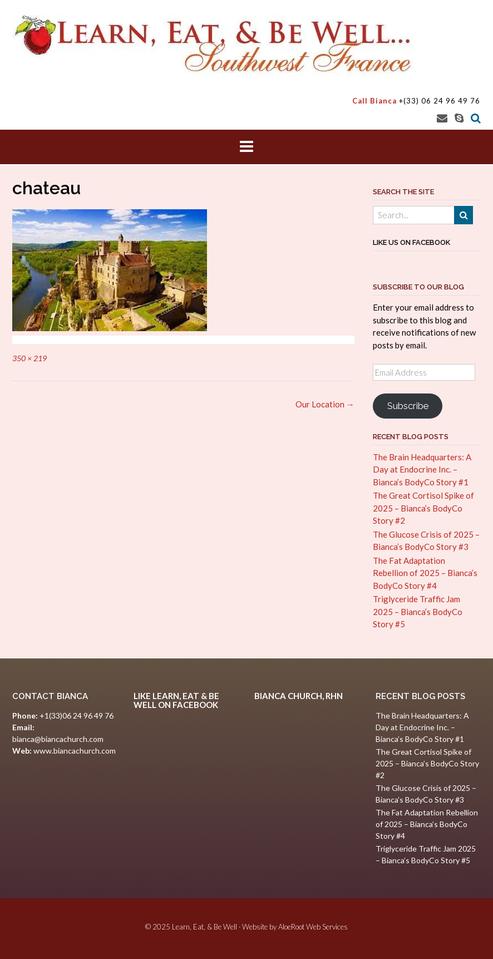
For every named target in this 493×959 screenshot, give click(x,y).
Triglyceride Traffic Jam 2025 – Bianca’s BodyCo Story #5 (417, 611)
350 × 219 (29, 358)
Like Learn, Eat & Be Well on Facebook (176, 700)
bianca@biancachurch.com (57, 739)
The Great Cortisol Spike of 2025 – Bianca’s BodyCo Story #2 (423, 507)
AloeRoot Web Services (313, 926)
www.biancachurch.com (74, 750)
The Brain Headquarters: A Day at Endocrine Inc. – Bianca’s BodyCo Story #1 (422, 469)
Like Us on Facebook (411, 242)
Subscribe (407, 405)
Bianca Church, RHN (298, 696)
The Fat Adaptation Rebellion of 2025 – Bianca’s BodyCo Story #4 (425, 573)
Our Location (324, 404)
